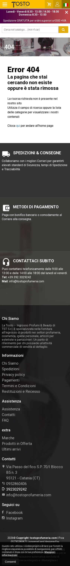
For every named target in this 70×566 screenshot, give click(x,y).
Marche (8, 438)
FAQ (5, 420)
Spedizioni (10, 369)
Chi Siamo (10, 363)
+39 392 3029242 (19, 277)
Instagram (12, 518)
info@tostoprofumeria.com (26, 281)
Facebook (12, 512)
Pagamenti (10, 380)
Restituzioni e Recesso (21, 391)
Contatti (8, 414)
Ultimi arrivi (11, 449)
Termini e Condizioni (19, 386)
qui (18, 125)
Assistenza (11, 409)
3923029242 (14, 489)
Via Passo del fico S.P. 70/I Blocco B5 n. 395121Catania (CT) (32, 472)
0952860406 (16, 483)
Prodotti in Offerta (17, 443)
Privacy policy (13, 374)
